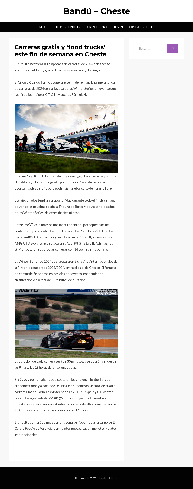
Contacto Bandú (97, 27)
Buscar (119, 27)
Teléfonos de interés (66, 27)
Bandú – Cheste (96, 11)
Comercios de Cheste (143, 27)
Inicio (42, 27)
